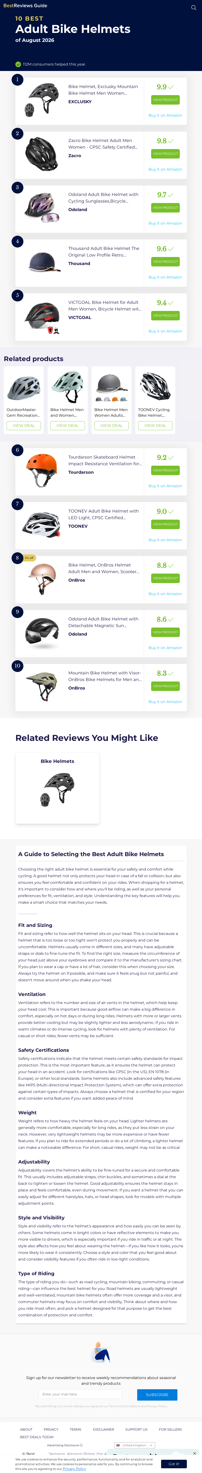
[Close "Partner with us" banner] (194, 1453)
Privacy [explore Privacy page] (51, 1429)
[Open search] (193, 7)
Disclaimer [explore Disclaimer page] (103, 1429)
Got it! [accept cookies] (174, 1464)
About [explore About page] (26, 1429)
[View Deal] (24, 400)
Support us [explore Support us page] (136, 1429)
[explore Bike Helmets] (57, 788)
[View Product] (101, 101)
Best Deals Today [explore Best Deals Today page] (37, 1437)
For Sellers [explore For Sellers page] (170, 1429)
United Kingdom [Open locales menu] (134, 1445)
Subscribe (157, 1395)
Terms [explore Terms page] (75, 1429)
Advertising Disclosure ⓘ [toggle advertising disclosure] (65, 1445)
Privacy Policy (74, 1469)
